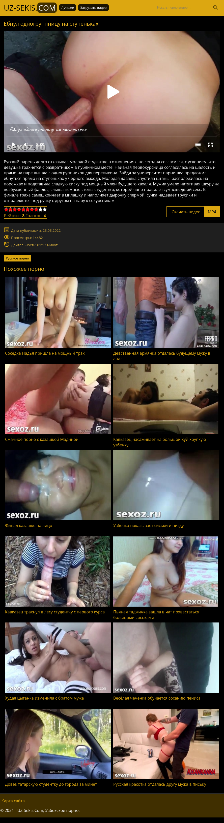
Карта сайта (13, 801)
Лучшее (67, 7)
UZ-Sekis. (30, 8)
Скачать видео (193, 212)
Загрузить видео (93, 7)
